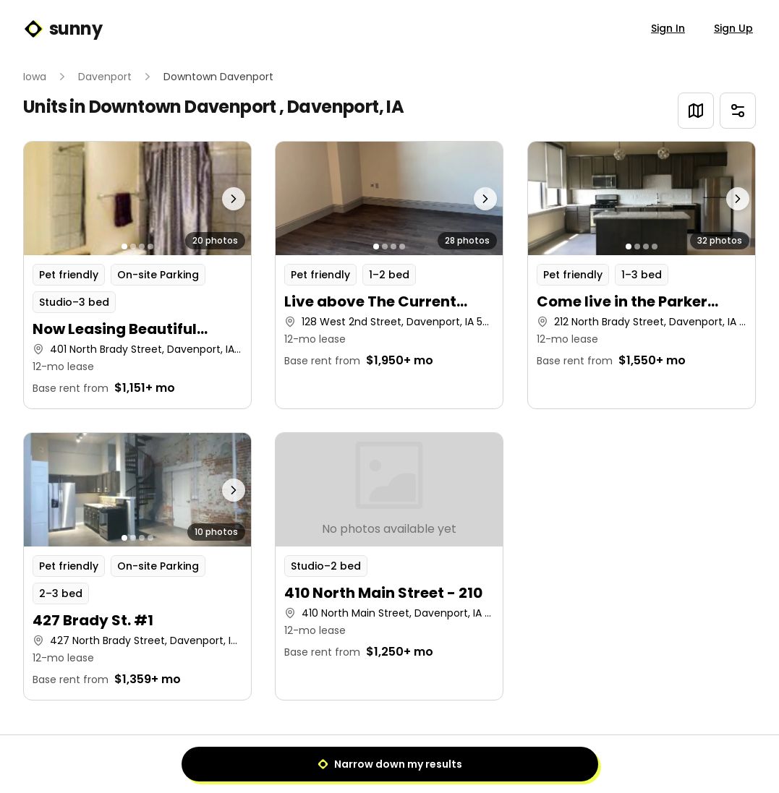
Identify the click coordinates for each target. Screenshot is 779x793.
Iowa (34, 76)
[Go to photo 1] (124, 246)
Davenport (105, 76)
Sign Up (733, 28)
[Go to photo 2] (133, 246)
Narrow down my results (390, 764)
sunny (62, 29)
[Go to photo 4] (150, 246)
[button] (137, 275)
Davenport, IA (345, 107)
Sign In (668, 28)
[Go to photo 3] (142, 246)
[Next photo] (223, 198)
